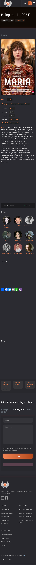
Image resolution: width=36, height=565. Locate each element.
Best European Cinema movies (6, 386)
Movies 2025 (5, 520)
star (7, 132)
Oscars (3, 545)
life (19, 130)
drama (10, 127)
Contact (3, 559)
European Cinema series (18, 385)
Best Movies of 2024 (30, 385)
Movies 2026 (5, 517)
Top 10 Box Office (7, 513)
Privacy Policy (12, 559)
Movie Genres (5, 509)
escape (27, 153)
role (11, 139)
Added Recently (6, 542)
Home (4, 20)
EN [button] (24, 3)
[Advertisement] (18, 182)
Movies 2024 (5, 524)
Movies (10, 20)
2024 (10, 100)
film (11, 141)
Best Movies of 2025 (25, 513)
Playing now (5, 538)
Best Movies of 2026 (25, 509)
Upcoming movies (6, 535)
